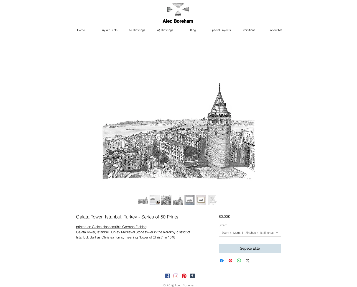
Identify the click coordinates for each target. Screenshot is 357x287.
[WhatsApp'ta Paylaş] (239, 260)
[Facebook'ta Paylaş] (221, 260)
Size (223, 225)
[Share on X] (247, 260)
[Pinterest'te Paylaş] (230, 260)
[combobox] (250, 232)
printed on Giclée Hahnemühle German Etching (111, 227)
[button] (221, 30)
